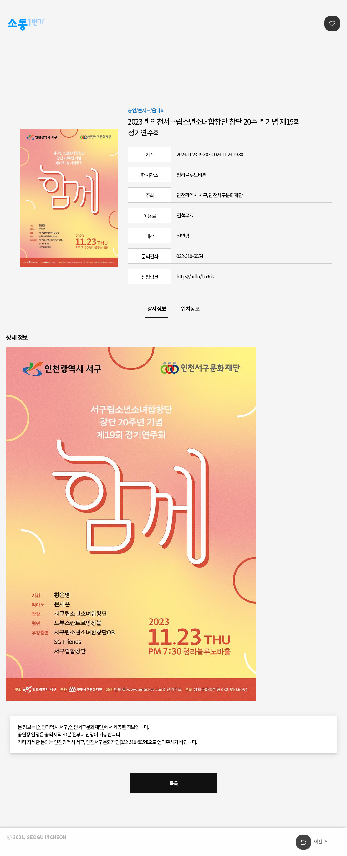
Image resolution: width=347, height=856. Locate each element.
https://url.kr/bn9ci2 (195, 276)
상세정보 (156, 308)
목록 (173, 783)
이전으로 (322, 841)
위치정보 (190, 308)
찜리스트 (332, 23)
